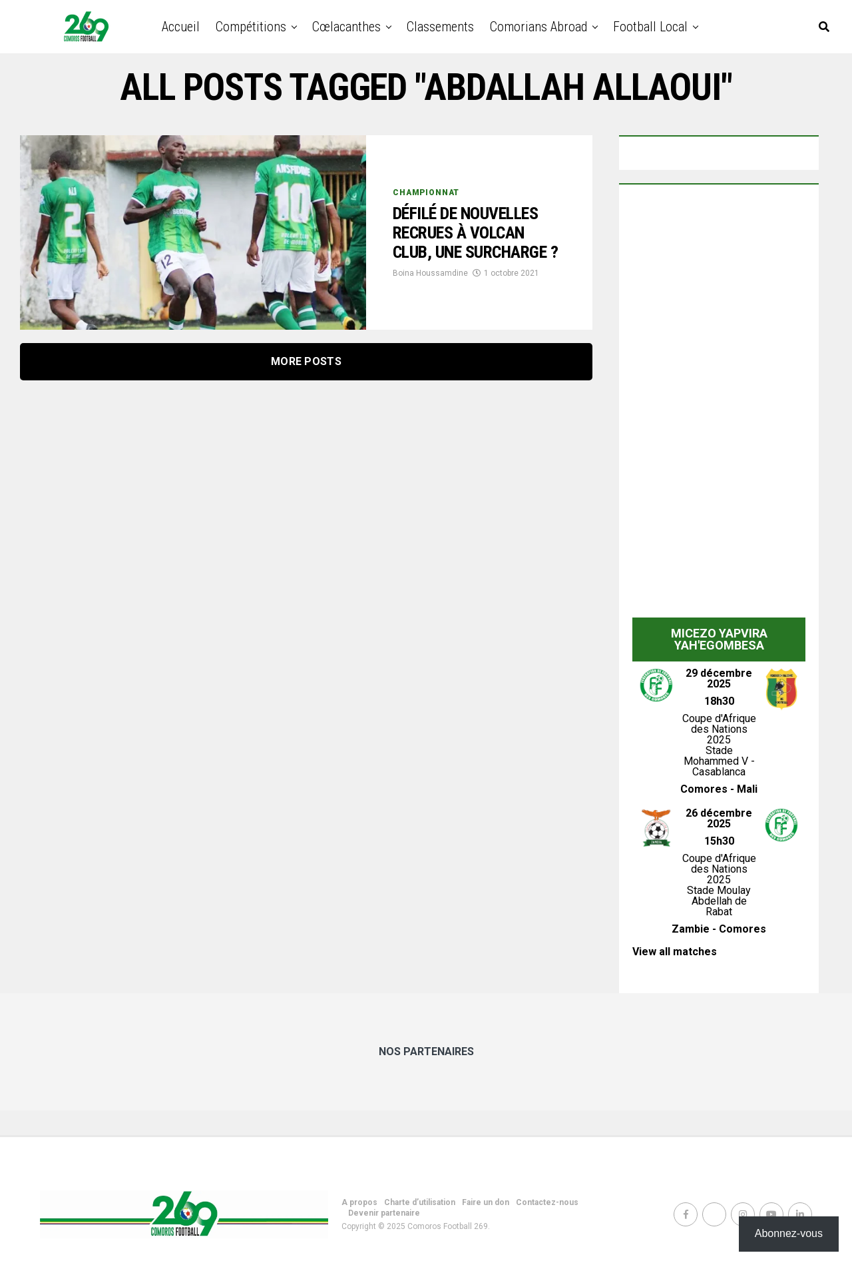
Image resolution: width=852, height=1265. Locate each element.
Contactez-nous (547, 1202)
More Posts (306, 361)
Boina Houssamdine (430, 286)
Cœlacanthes (346, 27)
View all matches (674, 951)
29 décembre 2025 (719, 678)
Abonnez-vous (789, 1233)
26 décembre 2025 (719, 818)
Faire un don (485, 1202)
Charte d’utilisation (419, 1202)
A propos (359, 1202)
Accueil (181, 27)
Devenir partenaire (384, 1213)
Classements (440, 27)
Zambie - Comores (719, 929)
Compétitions (251, 27)
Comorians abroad (538, 27)
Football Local (650, 27)
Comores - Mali (718, 789)
